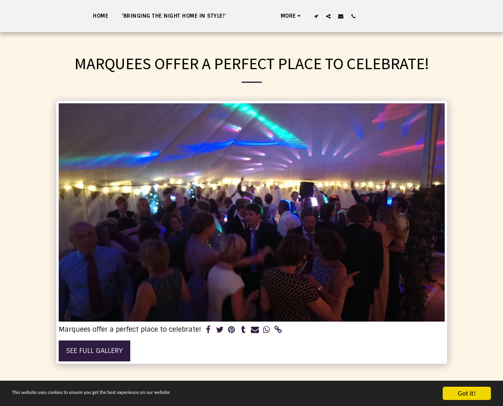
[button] (357, 16)
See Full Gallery (94, 351)
